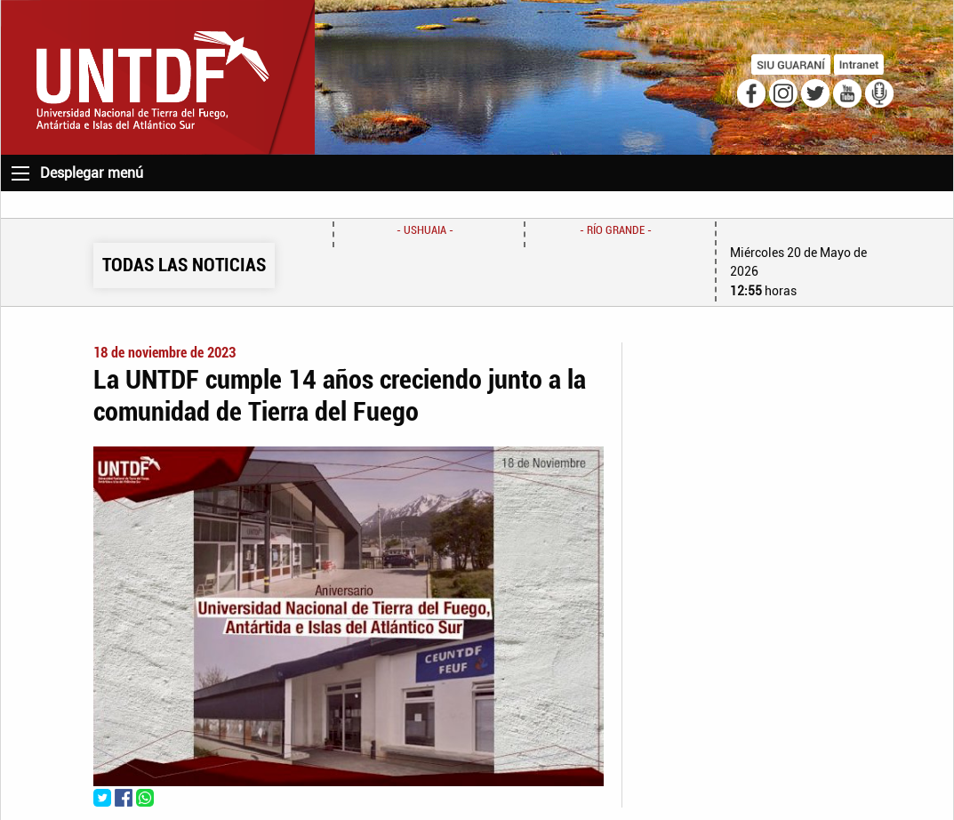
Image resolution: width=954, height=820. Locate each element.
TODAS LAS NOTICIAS (184, 265)
